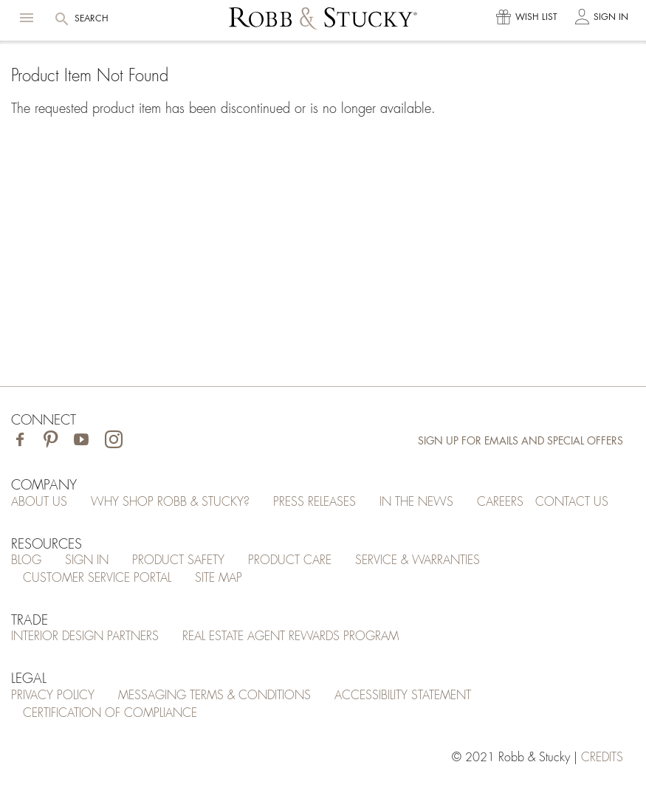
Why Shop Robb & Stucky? (170, 502)
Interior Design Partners (85, 636)
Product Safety (178, 560)
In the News (416, 502)
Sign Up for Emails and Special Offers (520, 441)
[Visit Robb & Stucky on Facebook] (20, 441)
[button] (26, 18)
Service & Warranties (417, 560)
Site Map (218, 578)
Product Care (289, 560)
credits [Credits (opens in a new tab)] (602, 757)
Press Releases (314, 502)
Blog (26, 560)
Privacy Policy (53, 695)
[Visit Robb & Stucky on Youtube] (81, 441)
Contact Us (571, 502)
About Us (39, 502)
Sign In (87, 560)
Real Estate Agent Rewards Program (290, 636)
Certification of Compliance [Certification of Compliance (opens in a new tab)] (110, 713)
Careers (500, 502)
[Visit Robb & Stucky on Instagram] (114, 441)
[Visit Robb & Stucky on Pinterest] (51, 441)
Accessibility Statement (402, 695)
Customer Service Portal (97, 578)
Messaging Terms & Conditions (214, 695)
